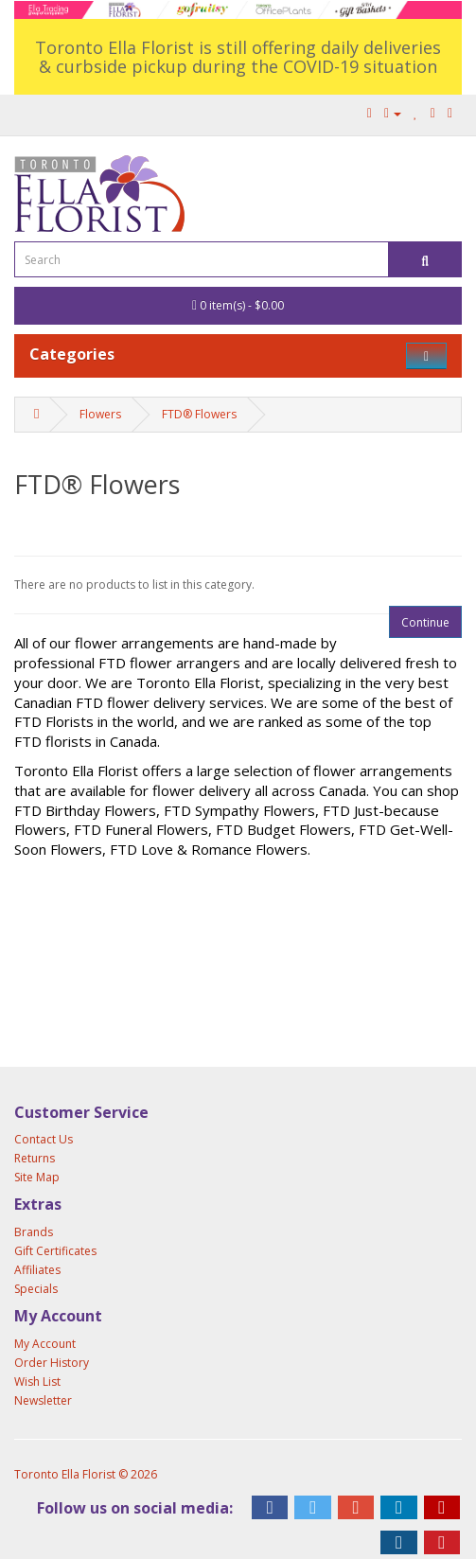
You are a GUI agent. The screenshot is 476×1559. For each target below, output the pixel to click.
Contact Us (43, 1139)
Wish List (37, 1381)
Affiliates (37, 1270)
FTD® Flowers (199, 414)
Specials (36, 1289)
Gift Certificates (55, 1251)
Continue (425, 622)
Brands (33, 1232)
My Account (45, 1344)
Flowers (100, 414)
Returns (34, 1158)
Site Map (37, 1177)
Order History (51, 1363)
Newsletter (43, 1400)
